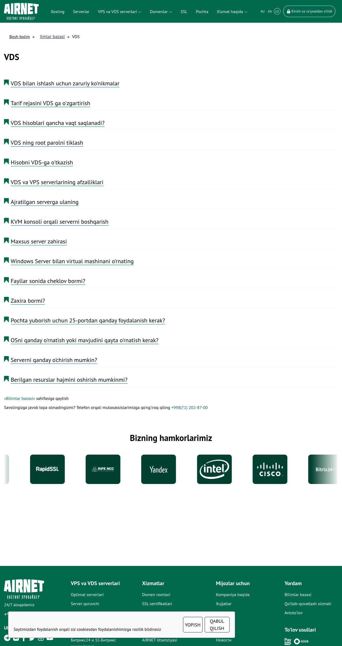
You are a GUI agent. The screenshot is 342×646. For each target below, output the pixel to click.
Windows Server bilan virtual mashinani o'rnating (72, 261)
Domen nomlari (156, 594)
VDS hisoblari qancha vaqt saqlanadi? (57, 123)
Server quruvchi (85, 603)
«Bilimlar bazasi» (19, 398)
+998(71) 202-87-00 (189, 407)
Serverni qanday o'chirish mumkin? (54, 360)
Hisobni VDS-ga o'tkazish (42, 162)
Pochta (202, 11)
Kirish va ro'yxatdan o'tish (309, 11)
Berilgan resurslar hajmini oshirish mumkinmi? (69, 379)
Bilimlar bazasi (298, 594)
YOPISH (193, 625)
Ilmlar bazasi (52, 37)
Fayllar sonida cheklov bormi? (48, 281)
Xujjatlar (223, 603)
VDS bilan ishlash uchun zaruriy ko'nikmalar (65, 83)
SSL (184, 11)
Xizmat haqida (232, 11)
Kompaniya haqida (233, 594)
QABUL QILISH (217, 624)
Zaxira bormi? (28, 300)
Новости (223, 640)
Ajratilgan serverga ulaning (45, 202)
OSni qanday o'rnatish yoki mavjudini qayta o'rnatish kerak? (84, 340)
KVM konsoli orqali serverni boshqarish (59, 221)
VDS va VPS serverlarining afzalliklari (57, 182)
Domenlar (161, 11)
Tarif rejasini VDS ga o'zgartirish (50, 103)
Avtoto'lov (294, 612)
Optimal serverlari (87, 594)
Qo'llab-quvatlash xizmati (308, 603)
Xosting (58, 11)
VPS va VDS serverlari (119, 11)
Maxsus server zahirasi (39, 241)
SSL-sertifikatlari (157, 603)
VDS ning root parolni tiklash (47, 142)
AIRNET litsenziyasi (159, 640)
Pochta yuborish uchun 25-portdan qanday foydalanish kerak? (88, 320)
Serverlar (81, 11)
